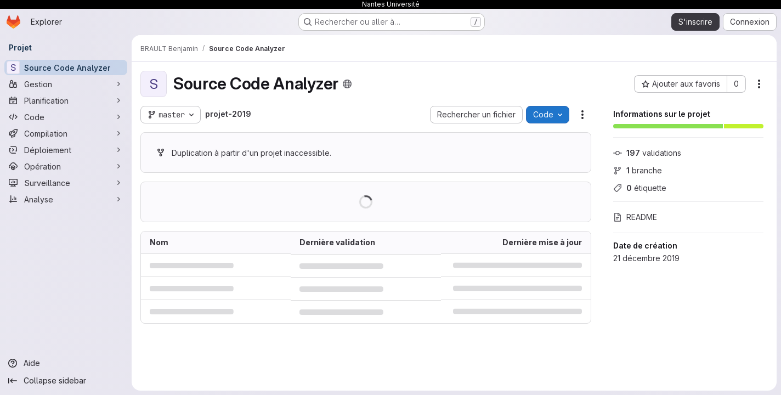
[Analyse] (65, 199)
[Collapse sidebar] (65, 380)
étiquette (639, 188)
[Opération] (65, 166)
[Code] (65, 117)
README (635, 217)
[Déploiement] (65, 149)
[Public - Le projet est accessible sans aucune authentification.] (347, 84)
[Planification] (65, 100)
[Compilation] (65, 133)
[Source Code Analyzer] (65, 67)
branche (637, 170)
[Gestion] (65, 84)
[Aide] (65, 363)
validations (647, 152)
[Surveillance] (65, 182)
